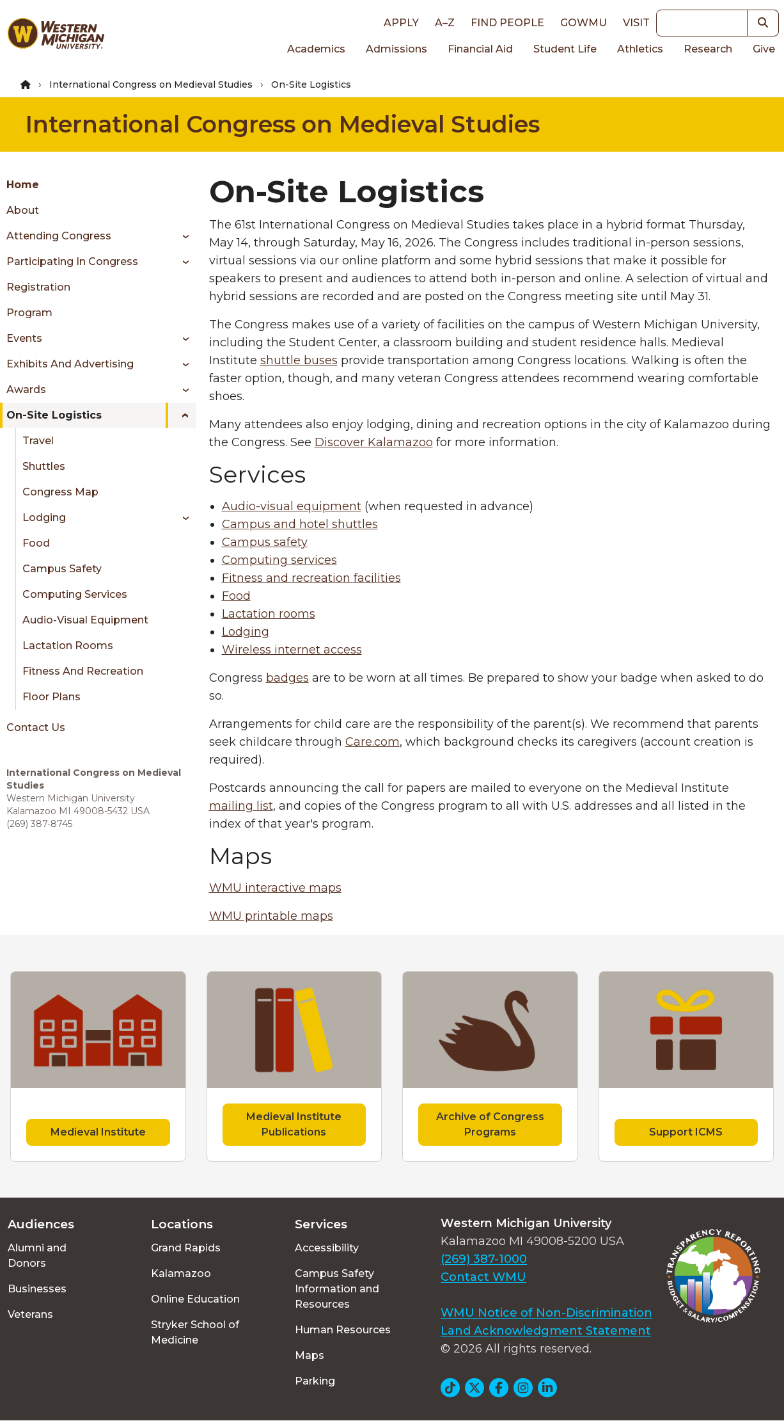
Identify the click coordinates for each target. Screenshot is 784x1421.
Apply (401, 23)
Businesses (37, 1289)
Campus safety (265, 542)
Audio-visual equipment (291, 506)
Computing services (279, 560)
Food (36, 543)
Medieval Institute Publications (293, 1124)
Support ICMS (686, 1132)
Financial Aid (480, 49)
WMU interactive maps (275, 888)
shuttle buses (299, 360)
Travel (38, 441)
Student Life (565, 49)
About (22, 210)
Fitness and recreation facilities (311, 578)
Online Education (195, 1299)
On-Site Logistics (54, 415)
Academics (316, 49)
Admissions (396, 49)
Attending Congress (58, 236)
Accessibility (327, 1248)
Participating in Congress (72, 261)
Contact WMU (483, 1277)
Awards (26, 389)
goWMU (583, 23)
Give (764, 49)
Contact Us (35, 727)
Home (22, 185)
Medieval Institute (98, 1132)
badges (287, 678)
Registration (38, 287)
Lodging (44, 517)
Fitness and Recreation (82, 671)
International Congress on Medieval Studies (151, 84)
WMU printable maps (271, 916)
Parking (315, 1381)
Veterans (30, 1314)
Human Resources (343, 1330)
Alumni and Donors (37, 1255)
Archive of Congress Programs (490, 1124)
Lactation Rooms (67, 645)
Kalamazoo (181, 1273)
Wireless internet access (292, 650)
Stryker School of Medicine (195, 1332)
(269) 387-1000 (484, 1259)
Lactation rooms (268, 614)
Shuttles (43, 466)
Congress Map (60, 492)
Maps (309, 1355)
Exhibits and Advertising (70, 364)
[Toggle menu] (181, 236)
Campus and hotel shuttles (300, 524)
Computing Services (74, 594)
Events (24, 338)
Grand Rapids (186, 1248)
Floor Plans (51, 697)
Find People (507, 23)
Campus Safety (62, 569)
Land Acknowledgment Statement (546, 1331)
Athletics (640, 49)
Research (708, 49)
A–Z (445, 23)
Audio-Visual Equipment (85, 620)
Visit (636, 23)
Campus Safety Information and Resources (337, 1288)
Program (29, 313)
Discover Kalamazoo (374, 442)
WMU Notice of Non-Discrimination (546, 1313)
